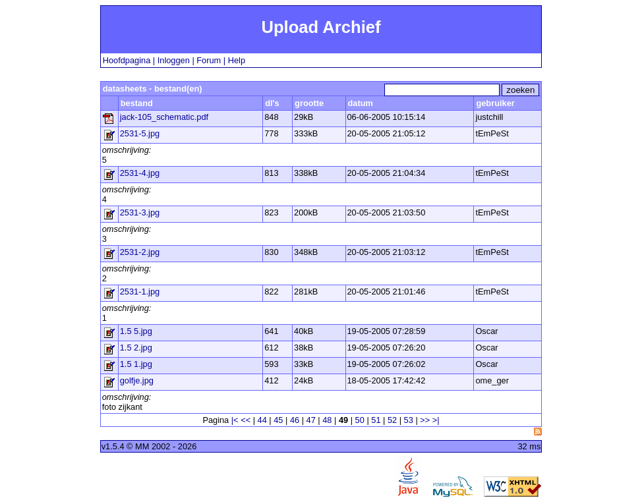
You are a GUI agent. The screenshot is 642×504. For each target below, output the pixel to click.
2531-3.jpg (140, 212)
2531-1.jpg (140, 291)
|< (235, 420)
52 (392, 420)
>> (425, 420)
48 (327, 420)
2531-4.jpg (140, 173)
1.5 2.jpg (136, 347)
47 (311, 420)
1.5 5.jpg (136, 331)
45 (278, 420)
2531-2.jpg (140, 252)
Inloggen (174, 60)
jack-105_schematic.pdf (164, 117)
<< (245, 420)
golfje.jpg (137, 380)
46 (294, 420)
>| (436, 420)
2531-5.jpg (140, 133)
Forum (208, 60)
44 (262, 420)
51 (375, 420)
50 (360, 420)
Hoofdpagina (127, 60)
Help (236, 60)
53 (408, 420)
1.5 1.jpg (136, 364)
